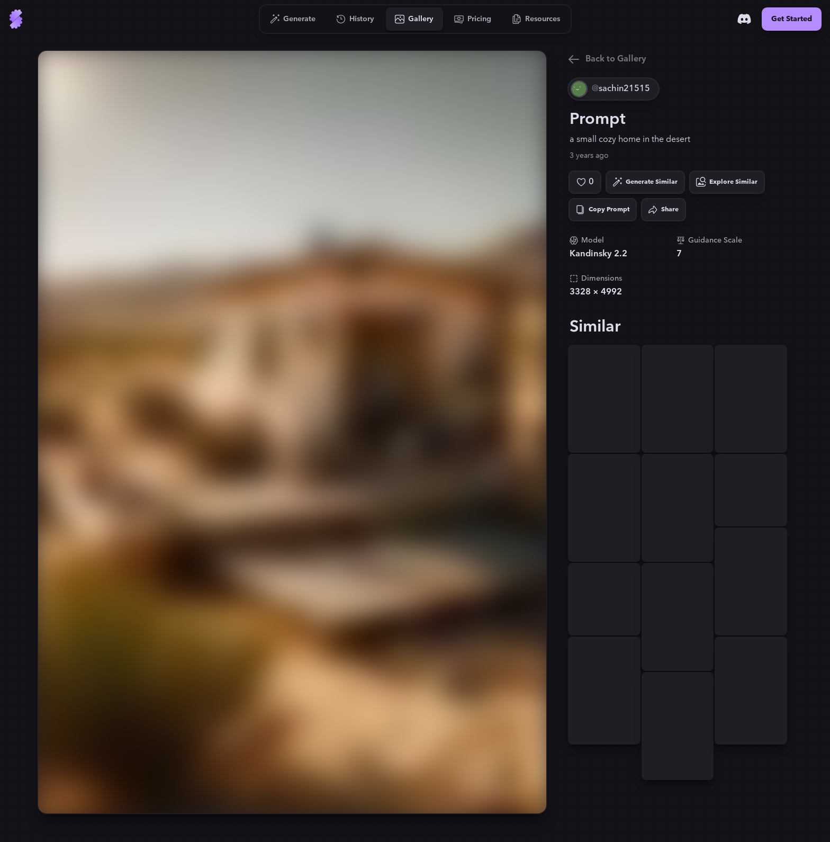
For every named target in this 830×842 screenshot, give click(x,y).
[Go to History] (355, 19)
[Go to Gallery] (414, 19)
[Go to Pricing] (473, 19)
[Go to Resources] (536, 19)
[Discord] (744, 19)
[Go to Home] (16, 19)
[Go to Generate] (293, 19)
